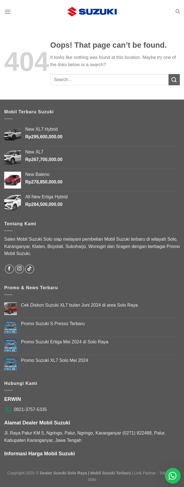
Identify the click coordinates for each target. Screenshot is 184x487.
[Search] (178, 11)
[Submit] (174, 79)
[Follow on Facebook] (9, 269)
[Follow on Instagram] (19, 269)
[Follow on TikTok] (29, 269)
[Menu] (7, 12)
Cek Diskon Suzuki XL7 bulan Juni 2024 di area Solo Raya (79, 305)
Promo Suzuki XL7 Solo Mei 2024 (54, 360)
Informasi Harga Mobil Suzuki (39, 453)
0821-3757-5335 (30, 409)
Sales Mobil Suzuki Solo (28, 239)
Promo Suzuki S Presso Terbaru (53, 323)
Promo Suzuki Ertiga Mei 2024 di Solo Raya (64, 341)
